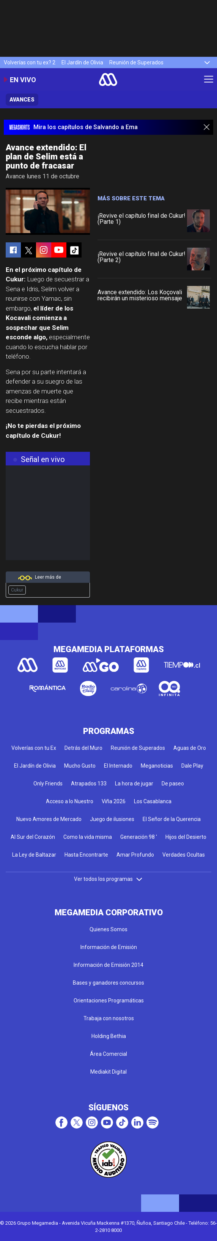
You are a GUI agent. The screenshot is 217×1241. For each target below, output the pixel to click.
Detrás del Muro (83, 748)
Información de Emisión (108, 947)
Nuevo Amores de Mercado (49, 819)
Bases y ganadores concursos (108, 983)
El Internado (118, 766)
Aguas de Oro (189, 748)
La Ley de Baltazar (34, 855)
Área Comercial (108, 1054)
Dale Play (192, 766)
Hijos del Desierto (185, 837)
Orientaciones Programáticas (109, 1000)
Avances (22, 100)
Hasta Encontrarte (86, 855)
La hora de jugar (134, 784)
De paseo (173, 784)
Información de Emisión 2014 (108, 965)
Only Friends (48, 784)
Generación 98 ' (138, 837)
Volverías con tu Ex (33, 748)
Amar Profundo (135, 855)
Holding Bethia (108, 1036)
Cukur (17, 590)
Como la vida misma (87, 837)
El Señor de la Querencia (172, 819)
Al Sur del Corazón (33, 837)
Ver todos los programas (108, 879)
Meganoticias (157, 766)
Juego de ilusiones (112, 819)
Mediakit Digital (108, 1072)
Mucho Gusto (80, 766)
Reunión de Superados (136, 62)
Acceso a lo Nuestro (69, 801)
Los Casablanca (152, 801)
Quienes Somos (108, 929)
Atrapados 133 (89, 784)
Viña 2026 (114, 801)
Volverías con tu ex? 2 (29, 62)
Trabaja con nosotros (108, 1018)
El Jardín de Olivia (82, 62)
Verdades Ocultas (183, 855)
